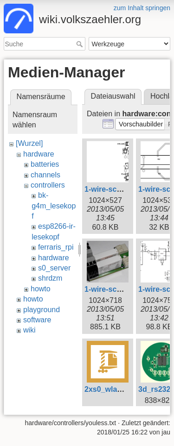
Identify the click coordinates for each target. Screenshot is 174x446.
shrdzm (50, 278)
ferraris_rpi (55, 247)
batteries (45, 164)
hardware (38, 154)
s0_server (54, 268)
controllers (48, 185)
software (37, 320)
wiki (29, 330)
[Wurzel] (29, 143)
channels (45, 175)
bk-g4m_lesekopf (54, 205)
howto (41, 289)
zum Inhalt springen (142, 8)
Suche (80, 44)
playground (41, 310)
